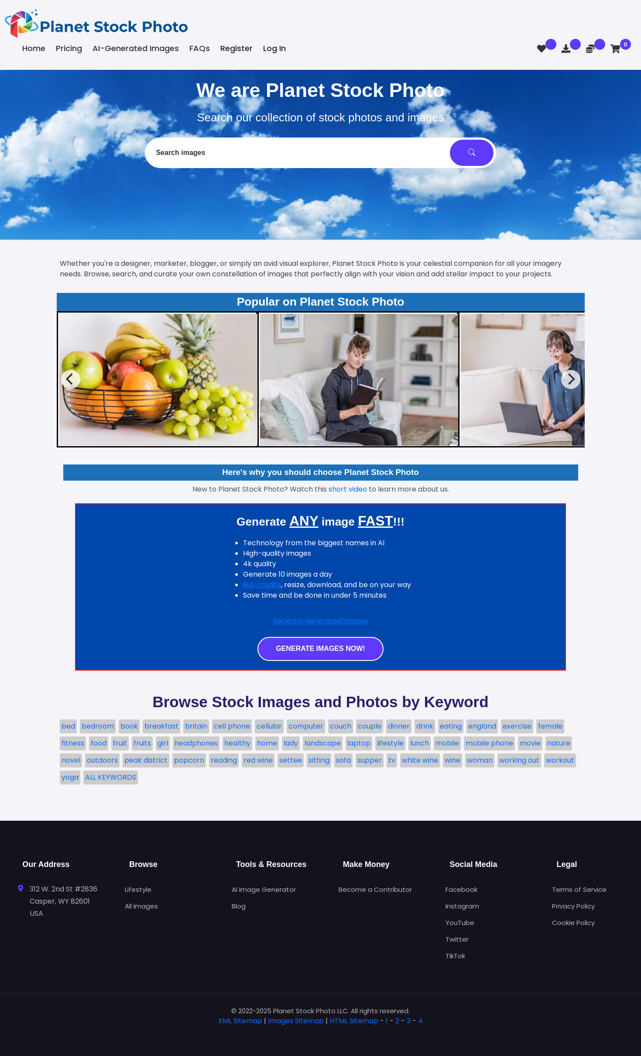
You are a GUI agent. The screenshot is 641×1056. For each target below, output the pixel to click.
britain (196, 726)
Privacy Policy (573, 906)
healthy (237, 743)
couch (340, 726)
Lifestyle (138, 889)
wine (452, 760)
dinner (399, 726)
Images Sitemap (296, 1021)
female (550, 726)
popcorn (189, 760)
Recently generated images (320, 621)
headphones (196, 743)
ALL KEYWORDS (110, 777)
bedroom (98, 726)
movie (530, 743)
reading (224, 760)
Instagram (462, 906)
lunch (419, 743)
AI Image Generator (264, 889)
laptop (358, 743)
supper (369, 760)
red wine (258, 760)
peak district (146, 760)
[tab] (320, 1034)
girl (163, 743)
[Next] (570, 379)
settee (290, 760)
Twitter (457, 939)
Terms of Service (579, 889)
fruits (142, 743)
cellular (269, 726)
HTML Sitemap (353, 1021)
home (267, 743)
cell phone (232, 726)
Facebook (461, 889)
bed (68, 726)
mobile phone (489, 743)
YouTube (460, 922)
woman (480, 760)
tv (391, 760)
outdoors (102, 760)
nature (558, 743)
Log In (274, 48)
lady (291, 743)
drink (424, 726)
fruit (120, 743)
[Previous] (70, 379)
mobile (447, 743)
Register (236, 48)
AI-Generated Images (136, 48)
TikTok (455, 955)
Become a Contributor (375, 889)
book (129, 726)
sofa (343, 760)
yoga (70, 777)
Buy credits (262, 585)
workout (560, 760)
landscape (323, 743)
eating (451, 726)
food (98, 743)
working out (519, 760)
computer (305, 726)
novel (71, 760)
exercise (517, 726)
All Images (141, 906)
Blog (239, 906)
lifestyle (390, 743)
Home (33, 48)
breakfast (161, 726)
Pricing (69, 48)
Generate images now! (320, 648)
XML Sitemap (240, 1021)
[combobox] (320, 153)
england (482, 726)
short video (348, 489)
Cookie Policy (573, 922)
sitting (319, 760)
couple (369, 726)
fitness (73, 743)
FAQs (199, 48)
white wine (420, 760)
